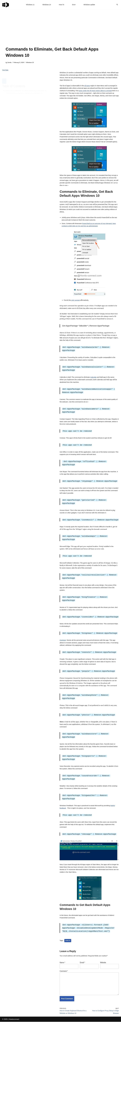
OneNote (63, 689)
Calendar (95, 396)
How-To (61, 5)
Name (62, 1032)
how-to (68, 1010)
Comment (64, 1041)
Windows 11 (29, 5)
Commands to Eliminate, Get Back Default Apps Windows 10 (27, 86)
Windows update (90, 5)
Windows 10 (46, 5)
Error (74, 5)
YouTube (5, 70)
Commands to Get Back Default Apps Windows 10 (26, 88)
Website (103, 1032)
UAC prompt (76, 311)
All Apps (89, 87)
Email (82, 1032)
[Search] (117, 4)
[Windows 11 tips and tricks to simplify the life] (5, 4)
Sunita (10, 62)
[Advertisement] (60, 30)
